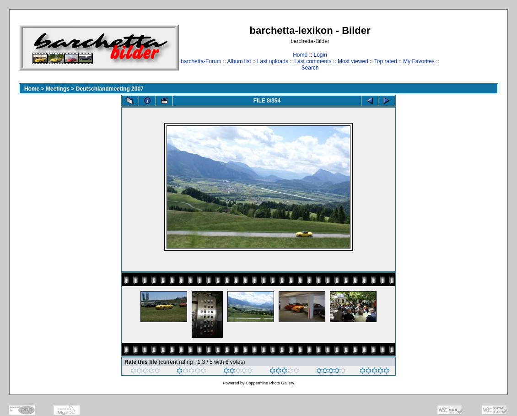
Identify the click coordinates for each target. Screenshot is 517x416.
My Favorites (419, 61)
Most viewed (353, 61)
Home (300, 55)
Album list (239, 61)
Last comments (312, 61)
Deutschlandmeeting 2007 (110, 89)
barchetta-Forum (201, 61)
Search (309, 68)
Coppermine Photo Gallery (270, 383)
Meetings (58, 89)
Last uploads (272, 61)
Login (320, 55)
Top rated (385, 61)
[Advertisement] (469, 47)
